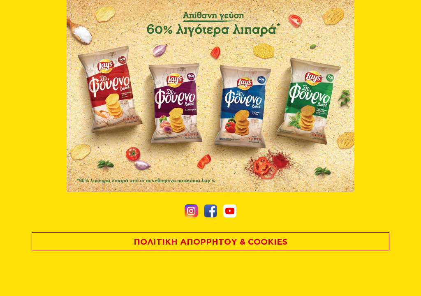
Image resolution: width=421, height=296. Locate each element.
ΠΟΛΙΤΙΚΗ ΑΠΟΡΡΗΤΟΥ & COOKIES (210, 241)
